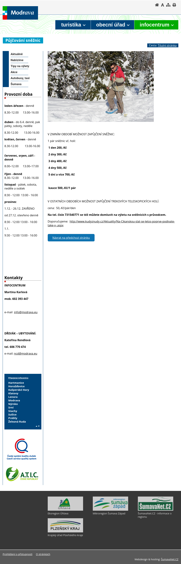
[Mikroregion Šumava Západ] (110, 510)
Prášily (12, 418)
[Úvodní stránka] (157, 5)
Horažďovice (16, 386)
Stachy (12, 411)
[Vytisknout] (174, 5)
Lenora (12, 397)
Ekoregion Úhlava (58, 513)
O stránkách (43, 554)
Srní (11, 407)
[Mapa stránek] (168, 5)
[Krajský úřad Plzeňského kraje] (65, 531)
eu (35, 353)
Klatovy (13, 393)
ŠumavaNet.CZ (169, 559)
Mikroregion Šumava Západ (109, 513)
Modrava (14, 400)
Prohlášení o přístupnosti (17, 554)
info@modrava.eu (25, 312)
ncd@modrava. (24, 353)
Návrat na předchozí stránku (71, 238)
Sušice (12, 414)
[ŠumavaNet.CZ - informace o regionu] (155, 510)
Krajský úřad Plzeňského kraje (65, 535)
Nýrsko (13, 404)
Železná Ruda (17, 421)
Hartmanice (16, 382)
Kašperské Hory (18, 389)
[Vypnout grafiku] (162, 5)
